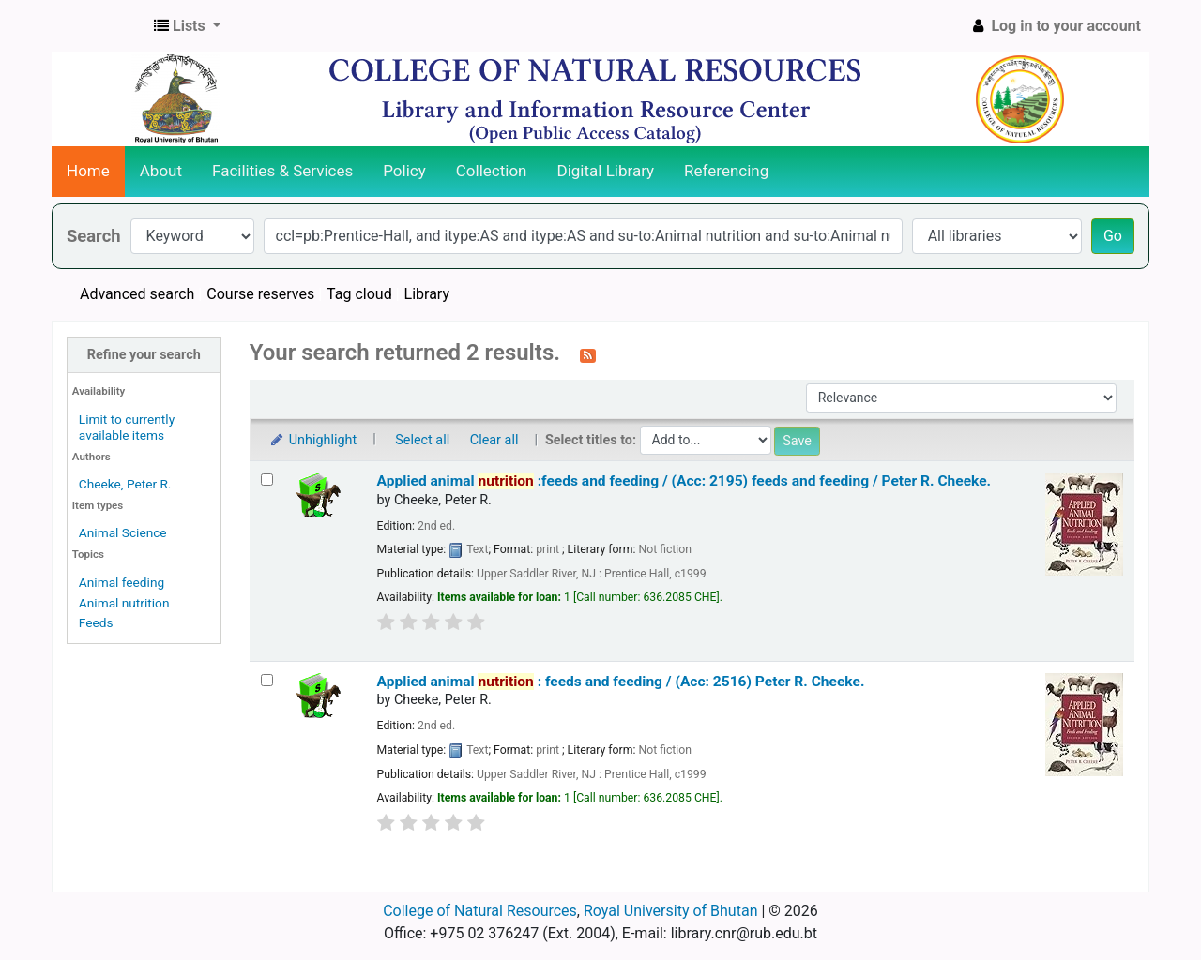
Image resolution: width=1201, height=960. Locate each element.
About (161, 170)
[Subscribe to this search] (588, 354)
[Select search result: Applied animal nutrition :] (267, 680)
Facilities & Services (282, 170)
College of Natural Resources (480, 911)
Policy (404, 170)
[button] (187, 26)
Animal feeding (121, 582)
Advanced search (137, 294)
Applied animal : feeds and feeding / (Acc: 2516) (621, 681)
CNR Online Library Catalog (99, 26)
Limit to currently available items (127, 427)
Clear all (494, 440)
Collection (491, 170)
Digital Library (606, 170)
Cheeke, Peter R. (125, 483)
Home (88, 170)
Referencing (726, 170)
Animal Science (123, 532)
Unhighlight (312, 440)
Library (426, 294)
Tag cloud (359, 294)
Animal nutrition (124, 602)
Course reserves (260, 294)
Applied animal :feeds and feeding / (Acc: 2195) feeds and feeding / (684, 480)
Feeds (96, 622)
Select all (422, 440)
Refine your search (144, 355)
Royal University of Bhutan (671, 911)
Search (94, 236)
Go (1112, 236)
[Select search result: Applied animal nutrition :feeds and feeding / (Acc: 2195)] (267, 479)
